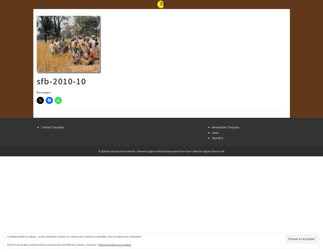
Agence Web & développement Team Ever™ (170, 151)
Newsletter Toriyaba (225, 127)
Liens (215, 133)
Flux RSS (217, 138)
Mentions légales (202, 151)
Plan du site (218, 151)
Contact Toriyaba (52, 127)
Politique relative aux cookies (114, 244)
